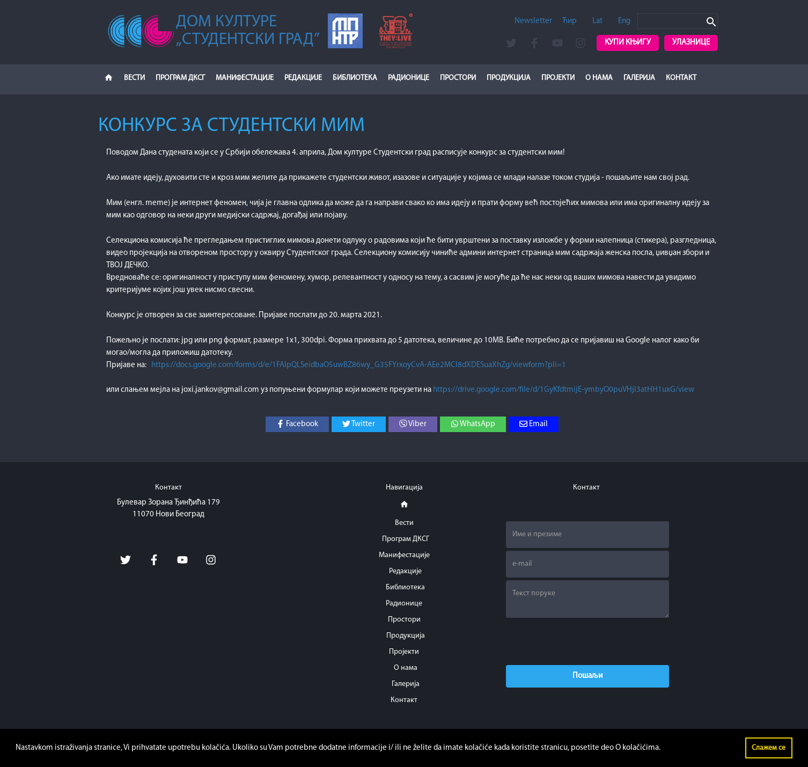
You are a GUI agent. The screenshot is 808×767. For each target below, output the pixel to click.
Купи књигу (628, 43)
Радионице (408, 78)
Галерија (639, 78)
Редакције (303, 78)
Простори (458, 78)
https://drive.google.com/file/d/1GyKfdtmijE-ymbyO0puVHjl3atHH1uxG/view (563, 390)
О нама (599, 78)
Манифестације (245, 78)
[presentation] (587, 641)
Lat (597, 21)
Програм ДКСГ (180, 78)
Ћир (569, 21)
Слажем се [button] (768, 747)
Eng (624, 21)
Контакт (681, 78)
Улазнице (691, 43)
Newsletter (533, 21)
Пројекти (558, 78)
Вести (134, 78)
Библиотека (355, 78)
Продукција (509, 78)
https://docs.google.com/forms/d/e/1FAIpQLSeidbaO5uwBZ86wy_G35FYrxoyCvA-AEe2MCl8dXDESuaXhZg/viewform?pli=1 (358, 365)
